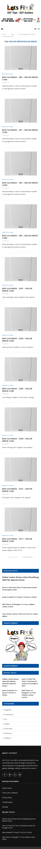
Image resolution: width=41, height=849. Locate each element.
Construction (8, 715)
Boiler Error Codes (7, 74)
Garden (7, 724)
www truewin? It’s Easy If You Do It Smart (19, 597)
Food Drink (8, 729)
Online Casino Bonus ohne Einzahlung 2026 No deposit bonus (20, 578)
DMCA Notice (7, 788)
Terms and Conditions (10, 793)
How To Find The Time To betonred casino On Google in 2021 (19, 588)
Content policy (7, 802)
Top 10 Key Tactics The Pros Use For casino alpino (20, 615)
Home (4, 34)
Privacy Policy (7, 797)
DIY (5, 719)
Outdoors (7, 738)
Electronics (8, 733)
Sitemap (5, 807)
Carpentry (7, 710)
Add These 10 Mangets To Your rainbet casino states (18, 605)
